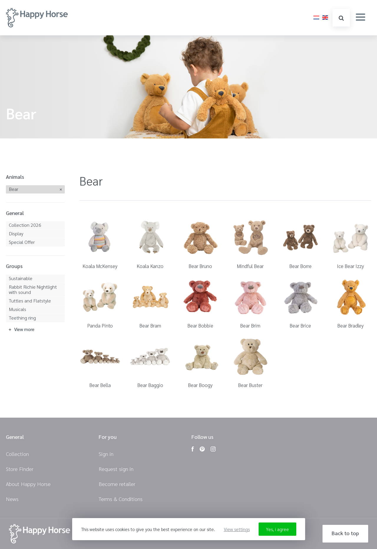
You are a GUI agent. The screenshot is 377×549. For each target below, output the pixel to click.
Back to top (345, 533)
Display (16, 233)
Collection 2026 (25, 225)
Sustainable (20, 278)
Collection (17, 453)
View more (24, 329)
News (12, 498)
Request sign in (116, 468)
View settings (237, 529)
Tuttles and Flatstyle (30, 300)
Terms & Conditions (121, 498)
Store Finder (19, 468)
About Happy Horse (28, 483)
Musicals (17, 309)
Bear (13, 189)
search (341, 18)
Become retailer (117, 483)
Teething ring (22, 318)
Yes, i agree (277, 529)
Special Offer (22, 242)
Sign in (106, 453)
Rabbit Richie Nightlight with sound (33, 289)
